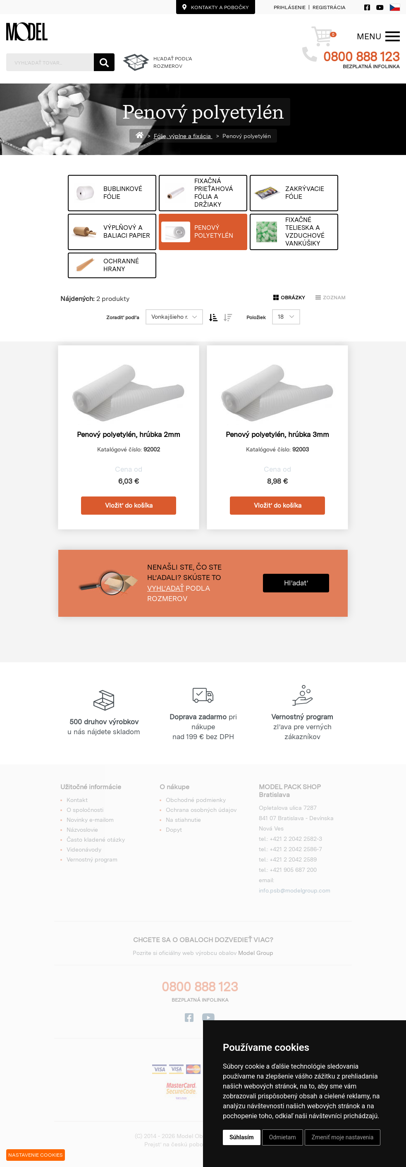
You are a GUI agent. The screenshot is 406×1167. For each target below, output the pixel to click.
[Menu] (369, 36)
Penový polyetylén (246, 136)
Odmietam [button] (282, 1137)
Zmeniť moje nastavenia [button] (343, 1137)
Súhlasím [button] (241, 1137)
